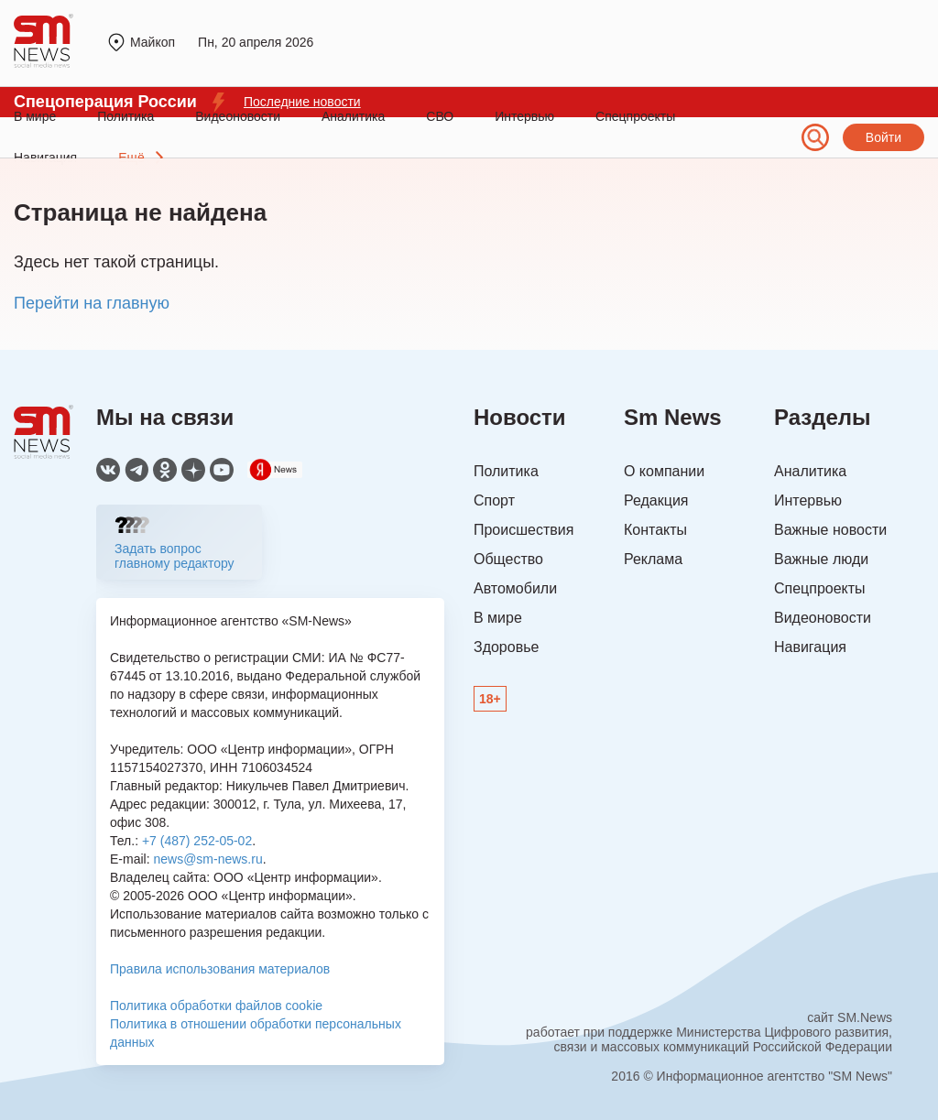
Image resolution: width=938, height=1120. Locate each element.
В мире (35, 116)
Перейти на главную (91, 303)
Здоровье (506, 647)
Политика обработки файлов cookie (216, 1005)
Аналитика (353, 116)
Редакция (656, 500)
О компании (664, 471)
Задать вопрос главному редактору (174, 556)
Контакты (655, 530)
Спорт (494, 500)
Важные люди (821, 559)
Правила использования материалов (220, 969)
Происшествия (523, 530)
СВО (439, 116)
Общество (508, 559)
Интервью (524, 116)
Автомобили (515, 588)
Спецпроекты (635, 116)
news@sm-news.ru (207, 859)
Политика (125, 116)
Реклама (653, 559)
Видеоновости (237, 116)
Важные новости (830, 530)
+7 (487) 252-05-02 (197, 840)
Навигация (810, 647)
